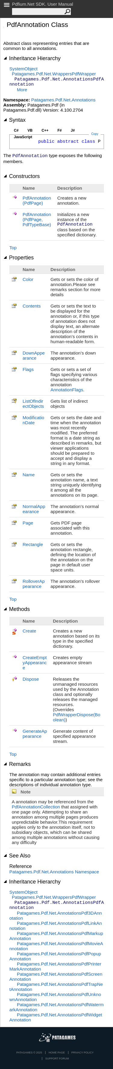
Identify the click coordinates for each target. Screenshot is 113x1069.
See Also (16, 856)
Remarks (17, 764)
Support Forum (57, 1058)
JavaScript (23, 137)
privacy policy (82, 1052)
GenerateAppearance (35, 734)
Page (28, 522)
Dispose (31, 679)
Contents (32, 305)
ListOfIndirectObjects (33, 404)
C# (16, 130)
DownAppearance (34, 355)
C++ (45, 130)
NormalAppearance (34, 509)
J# (73, 130)
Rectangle (33, 544)
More (22, 89)
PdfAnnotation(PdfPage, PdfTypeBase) (37, 219)
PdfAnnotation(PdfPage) (37, 200)
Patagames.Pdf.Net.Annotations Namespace (54, 871)
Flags (28, 369)
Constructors (21, 176)
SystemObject (23, 68)
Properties (18, 258)
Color (28, 279)
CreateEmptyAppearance (35, 662)
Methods (16, 609)
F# (60, 130)
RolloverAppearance (34, 584)
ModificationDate (33, 420)
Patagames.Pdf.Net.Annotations (63, 99)
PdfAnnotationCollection (36, 806)
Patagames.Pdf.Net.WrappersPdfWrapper (54, 73)
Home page (57, 1052)
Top (13, 247)
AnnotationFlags (67, 389)
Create (29, 630)
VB (30, 130)
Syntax (14, 120)
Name (29, 474)
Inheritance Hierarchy (32, 58)
